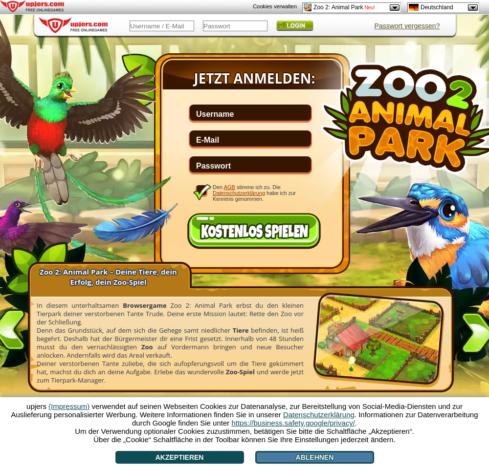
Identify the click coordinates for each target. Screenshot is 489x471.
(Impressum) (68, 406)
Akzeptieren (180, 457)
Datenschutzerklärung (239, 193)
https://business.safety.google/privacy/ (293, 423)
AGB (229, 187)
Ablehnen (315, 457)
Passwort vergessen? (407, 26)
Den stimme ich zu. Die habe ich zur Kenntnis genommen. (254, 192)
